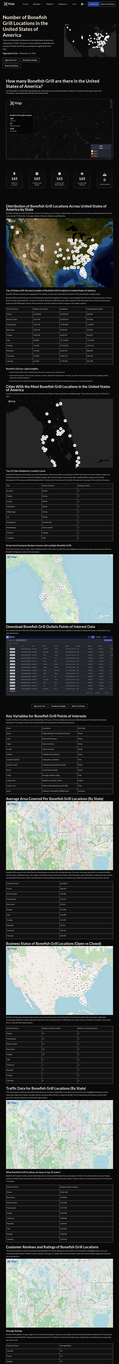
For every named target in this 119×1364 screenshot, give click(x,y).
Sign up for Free (39, 706)
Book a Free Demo (107, 4)
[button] (38, 4)
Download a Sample (30, 60)
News (74, 4)
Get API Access (93, 4)
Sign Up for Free (11, 60)
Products (26, 4)
